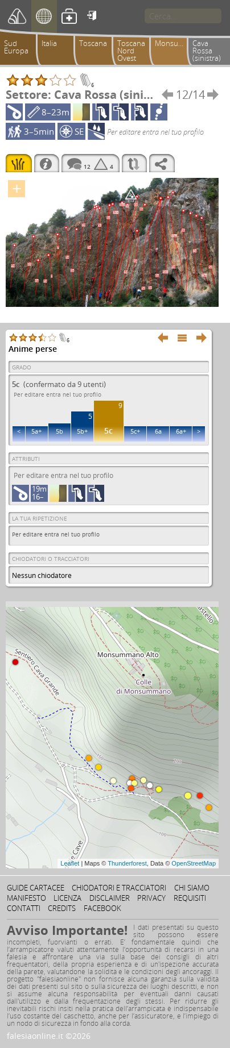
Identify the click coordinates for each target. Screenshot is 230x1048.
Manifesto (26, 898)
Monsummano (173, 43)
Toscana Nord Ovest (131, 50)
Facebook (102, 908)
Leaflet (69, 863)
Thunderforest (127, 863)
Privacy (151, 898)
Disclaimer (109, 898)
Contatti (23, 908)
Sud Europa (16, 47)
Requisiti (190, 898)
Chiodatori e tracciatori (119, 888)
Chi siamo (192, 888)
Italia (49, 43)
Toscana (93, 43)
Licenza (67, 898)
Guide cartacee (35, 888)
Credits (62, 908)
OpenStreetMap (193, 863)
